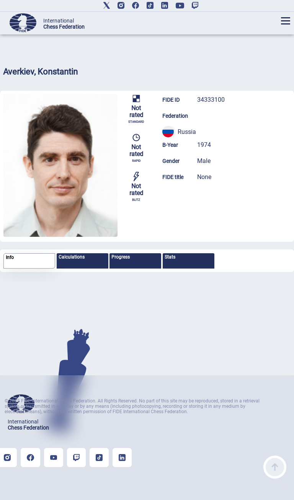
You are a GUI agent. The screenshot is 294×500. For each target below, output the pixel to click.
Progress (120, 257)
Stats (170, 257)
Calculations (72, 257)
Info (10, 257)
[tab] (29, 261)
